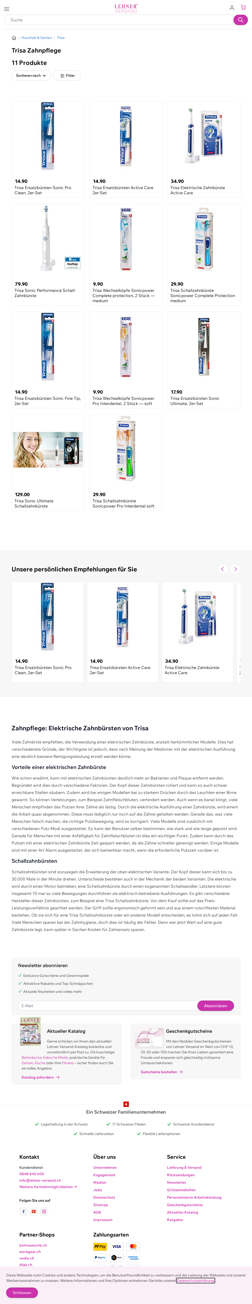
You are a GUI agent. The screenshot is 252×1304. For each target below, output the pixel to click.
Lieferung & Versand (184, 1167)
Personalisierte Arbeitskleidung (194, 1197)
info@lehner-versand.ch (40, 1180)
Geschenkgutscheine (185, 1205)
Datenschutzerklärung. (196, 1280)
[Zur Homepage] (14, 38)
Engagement (104, 1175)
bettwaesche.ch (33, 1245)
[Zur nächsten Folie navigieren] (235, 569)
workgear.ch (30, 1251)
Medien (99, 1182)
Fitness (68, 1063)
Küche (40, 1063)
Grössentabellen (181, 1190)
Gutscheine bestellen (162, 1072)
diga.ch (25, 1264)
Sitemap (100, 1205)
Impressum (103, 1219)
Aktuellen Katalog (182, 1212)
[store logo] (126, 8)
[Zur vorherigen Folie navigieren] (223, 569)
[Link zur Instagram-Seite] (44, 1211)
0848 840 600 (31, 1174)
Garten (27, 1063)
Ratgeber (175, 1219)
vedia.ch (26, 1258)
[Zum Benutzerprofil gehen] (233, 7)
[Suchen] (240, 20)
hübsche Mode (55, 1057)
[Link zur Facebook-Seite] (24, 1211)
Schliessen (22, 1292)
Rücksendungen (181, 1175)
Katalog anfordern (41, 1077)
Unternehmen (105, 1167)
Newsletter (176, 1182)
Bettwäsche (31, 1057)
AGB (97, 1212)
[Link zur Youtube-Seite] (35, 1211)
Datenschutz (104, 1197)
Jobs (97, 1190)
